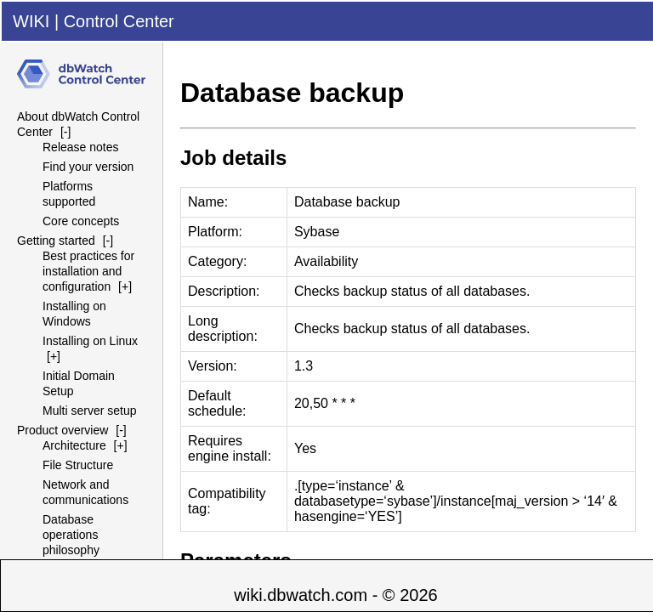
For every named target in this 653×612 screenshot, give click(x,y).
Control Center (119, 21)
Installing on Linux (90, 341)
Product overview (62, 430)
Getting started (56, 240)
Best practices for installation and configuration (88, 271)
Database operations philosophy (71, 535)
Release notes (81, 147)
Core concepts (81, 221)
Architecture (74, 445)
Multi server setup (89, 410)
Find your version (88, 166)
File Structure (78, 465)
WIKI (31, 21)
